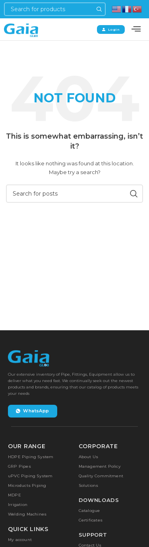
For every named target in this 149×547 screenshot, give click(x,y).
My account (20, 539)
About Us (89, 456)
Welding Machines (27, 514)
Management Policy (100, 466)
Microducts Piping (27, 485)
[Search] (55, 9)
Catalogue (89, 510)
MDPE (14, 495)
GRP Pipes (19, 466)
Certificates (91, 520)
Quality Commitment (101, 475)
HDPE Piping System (31, 456)
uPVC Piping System (30, 475)
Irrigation (17, 504)
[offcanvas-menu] (136, 29)
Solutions (89, 485)
